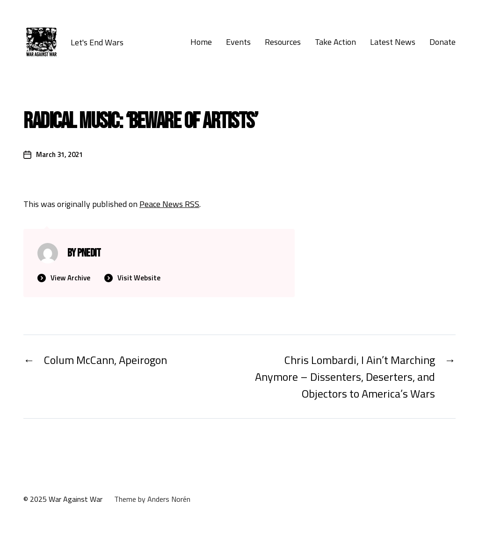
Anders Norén (168, 499)
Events (238, 42)
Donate (442, 42)
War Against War (75, 499)
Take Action (335, 42)
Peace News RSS (169, 204)
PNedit (89, 253)
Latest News (392, 42)
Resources (283, 42)
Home (201, 42)
